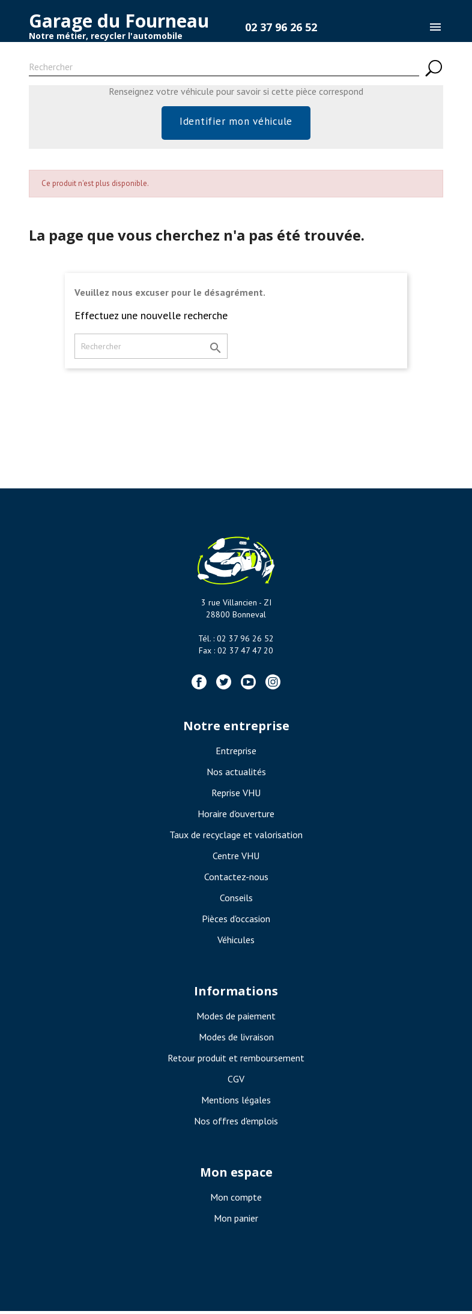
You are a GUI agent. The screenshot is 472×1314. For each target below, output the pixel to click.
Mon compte (236, 1200)
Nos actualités (236, 775)
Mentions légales (236, 1103)
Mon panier (236, 1221)
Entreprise (236, 754)
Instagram (272, 684)
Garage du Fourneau (119, 20)
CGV (236, 1082)
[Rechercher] (224, 68)
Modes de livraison (236, 1040)
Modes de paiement (236, 1019)
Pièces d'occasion (236, 922)
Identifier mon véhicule (236, 123)
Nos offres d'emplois (236, 1124)
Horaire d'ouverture (236, 817)
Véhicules (236, 943)
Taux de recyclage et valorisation (236, 838)
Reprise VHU (236, 796)
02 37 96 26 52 (281, 27)
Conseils (236, 901)
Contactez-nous (236, 880)
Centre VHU (236, 859)
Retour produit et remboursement (236, 1061)
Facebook (199, 684)
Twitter (223, 684)
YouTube (248, 684)
